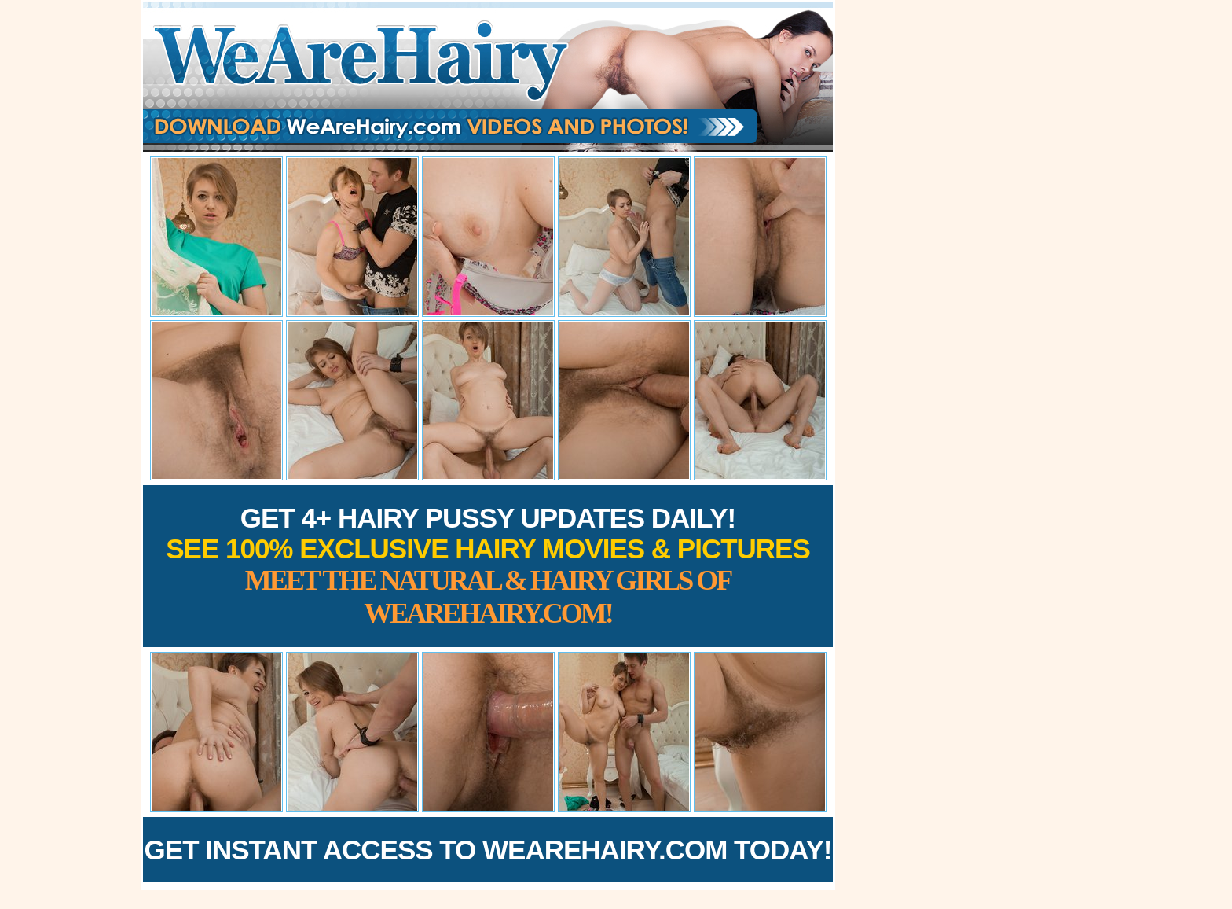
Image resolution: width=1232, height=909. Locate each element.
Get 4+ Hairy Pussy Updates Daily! (488, 565)
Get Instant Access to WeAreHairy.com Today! (488, 849)
